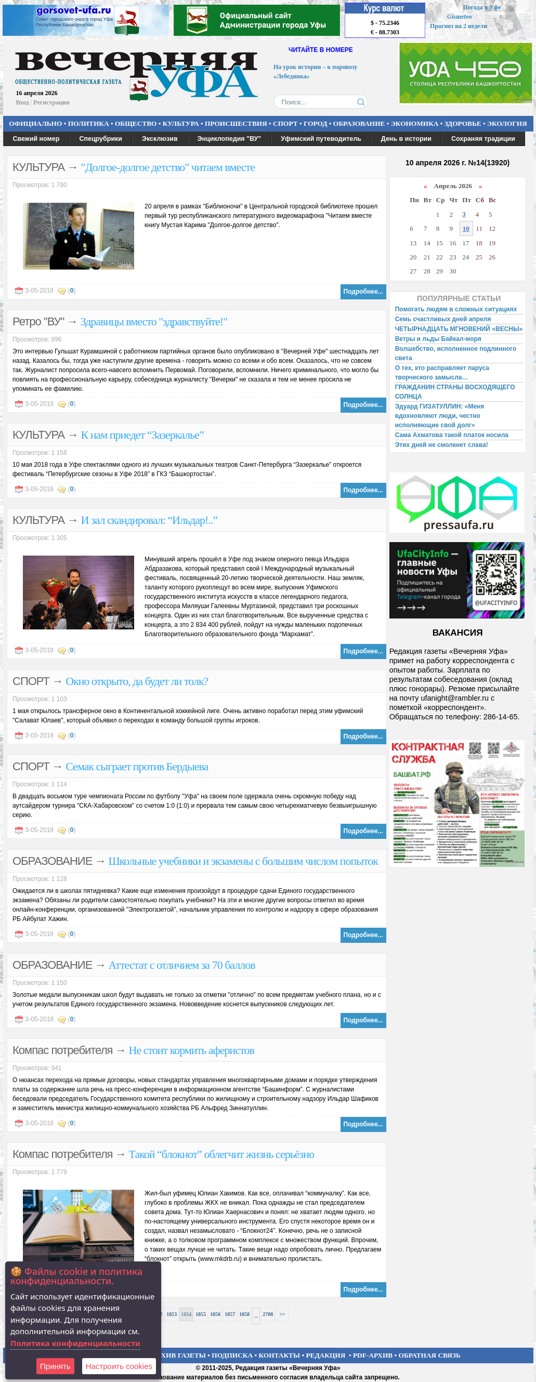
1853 (171, 1314)
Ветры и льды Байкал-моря (438, 339)
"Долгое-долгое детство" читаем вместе (168, 167)
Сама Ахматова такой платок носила (451, 435)
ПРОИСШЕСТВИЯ (236, 123)
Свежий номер (36, 138)
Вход (22, 102)
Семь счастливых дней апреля (443, 319)
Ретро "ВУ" (38, 321)
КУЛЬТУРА (181, 123)
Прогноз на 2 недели (458, 26)
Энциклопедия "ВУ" (230, 138)
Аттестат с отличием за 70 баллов (182, 964)
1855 (200, 1314)
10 (466, 228)
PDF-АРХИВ (373, 1355)
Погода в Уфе (482, 7)
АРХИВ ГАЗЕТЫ (179, 1355)
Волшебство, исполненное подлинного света (456, 353)
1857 (230, 1314)
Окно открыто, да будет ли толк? (137, 681)
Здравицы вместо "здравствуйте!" (154, 321)
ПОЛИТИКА (88, 123)
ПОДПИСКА (232, 1355)
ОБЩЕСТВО (135, 123)
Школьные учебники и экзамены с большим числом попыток (243, 860)
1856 (215, 1314)
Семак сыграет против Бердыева (137, 766)
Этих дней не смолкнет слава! (441, 445)
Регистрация (51, 102)
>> (282, 1314)
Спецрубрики (100, 138)
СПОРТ (285, 123)
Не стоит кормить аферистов (191, 1050)
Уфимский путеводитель (321, 138)
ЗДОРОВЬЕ (463, 123)
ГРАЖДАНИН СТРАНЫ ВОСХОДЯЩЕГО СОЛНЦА (455, 392)
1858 (244, 1314)
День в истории (406, 138)
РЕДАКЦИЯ (325, 1355)
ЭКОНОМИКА (415, 123)
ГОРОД (315, 123)
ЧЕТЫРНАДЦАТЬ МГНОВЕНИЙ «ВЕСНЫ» (459, 329)
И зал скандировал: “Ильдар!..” (149, 520)
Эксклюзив (160, 138)
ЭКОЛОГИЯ (507, 123)
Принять (55, 1366)
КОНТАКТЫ (279, 1355)
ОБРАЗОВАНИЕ (359, 123)
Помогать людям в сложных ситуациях (456, 309)
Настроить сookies (119, 1366)
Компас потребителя (62, 1050)
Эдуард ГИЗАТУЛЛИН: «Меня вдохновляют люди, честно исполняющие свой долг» (440, 416)
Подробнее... (363, 291)
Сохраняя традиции (483, 138)
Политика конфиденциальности (75, 1343)
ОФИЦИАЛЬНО (35, 123)
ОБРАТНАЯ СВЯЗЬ (430, 1355)
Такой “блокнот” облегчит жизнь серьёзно (221, 1154)
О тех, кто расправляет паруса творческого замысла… (442, 372)
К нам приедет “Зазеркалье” (142, 434)
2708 (268, 1314)
